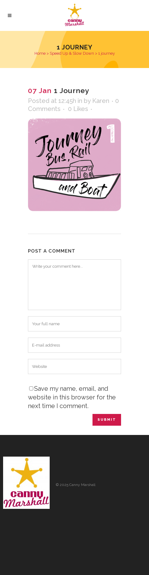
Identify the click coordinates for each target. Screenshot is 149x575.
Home (40, 53)
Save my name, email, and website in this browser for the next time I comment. (72, 397)
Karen (100, 100)
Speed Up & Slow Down (72, 53)
